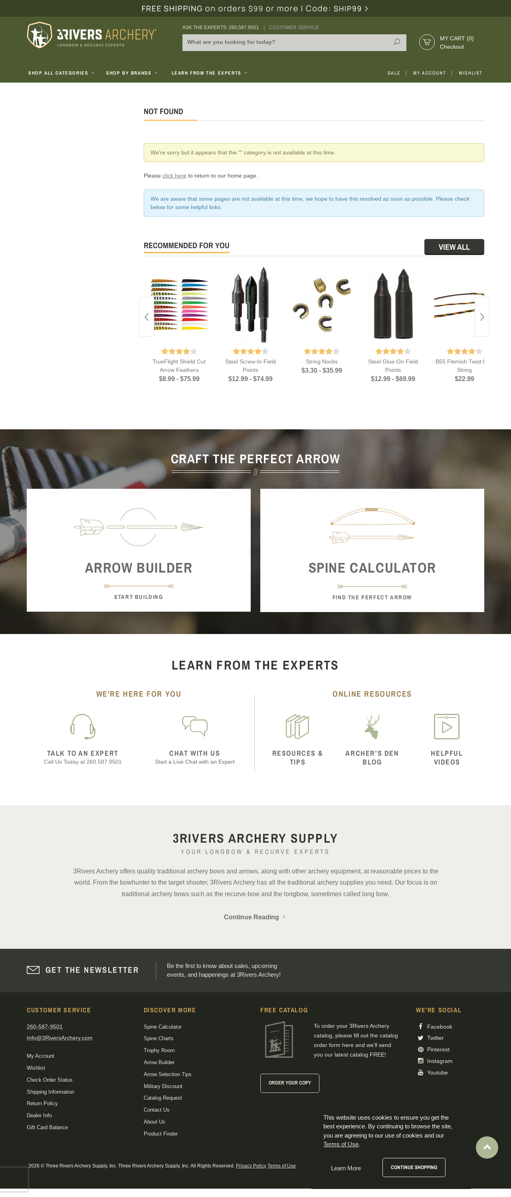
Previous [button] (146, 317)
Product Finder (161, 1134)
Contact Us (157, 1110)
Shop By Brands (132, 73)
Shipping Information (50, 1092)
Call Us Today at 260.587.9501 (82, 757)
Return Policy (42, 1103)
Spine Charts (159, 1038)
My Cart (457, 38)
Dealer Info (39, 1115)
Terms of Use (281, 1166)
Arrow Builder (159, 1062)
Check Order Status (50, 1080)
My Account (429, 73)
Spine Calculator (163, 1027)
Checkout (452, 46)
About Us (154, 1122)
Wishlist (471, 73)
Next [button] (482, 317)
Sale (394, 73)
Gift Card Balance (47, 1127)
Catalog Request (163, 1098)
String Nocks (322, 361)
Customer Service (294, 27)
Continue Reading (255, 917)
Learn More (346, 1168)
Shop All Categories (62, 73)
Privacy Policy (251, 1166)
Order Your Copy (290, 1082)
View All (454, 246)
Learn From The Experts (210, 73)
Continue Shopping (414, 1167)
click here (174, 175)
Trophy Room (159, 1050)
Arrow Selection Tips (168, 1074)
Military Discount (163, 1086)
